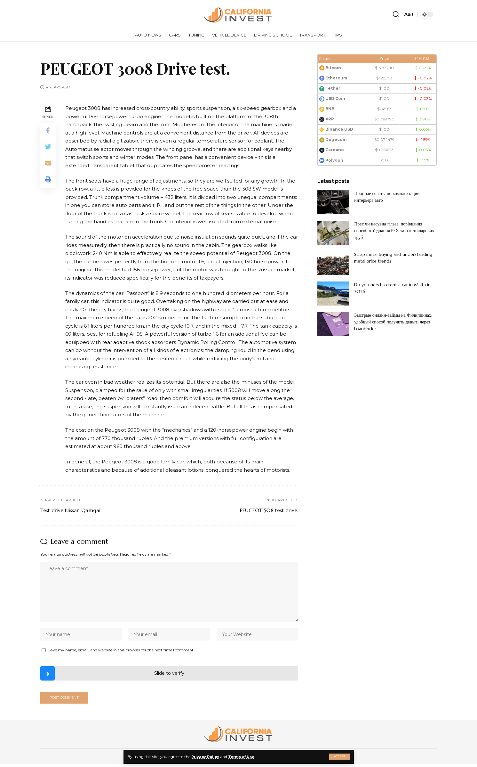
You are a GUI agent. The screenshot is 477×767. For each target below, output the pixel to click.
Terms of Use (244, 756)
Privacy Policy (206, 756)
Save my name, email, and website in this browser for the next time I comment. (121, 651)
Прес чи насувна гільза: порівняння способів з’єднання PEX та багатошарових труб (394, 230)
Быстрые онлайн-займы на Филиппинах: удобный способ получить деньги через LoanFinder (393, 321)
